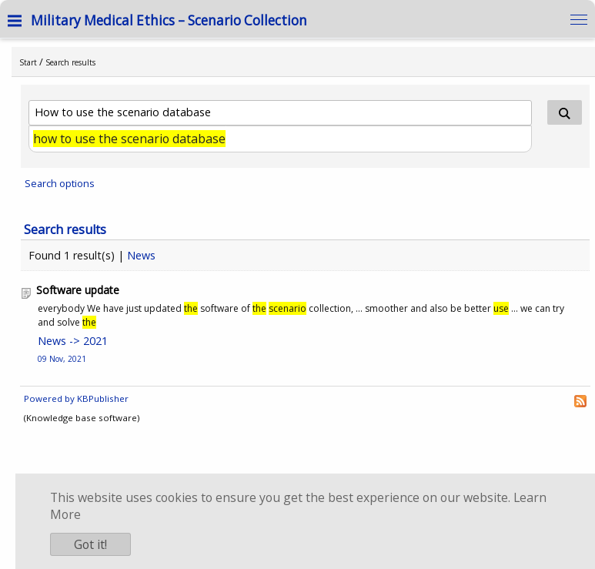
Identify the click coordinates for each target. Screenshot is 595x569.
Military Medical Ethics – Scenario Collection (169, 20)
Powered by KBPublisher (76, 398)
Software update (77, 290)
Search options (60, 183)
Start (28, 62)
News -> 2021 (73, 340)
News (141, 255)
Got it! (90, 544)
